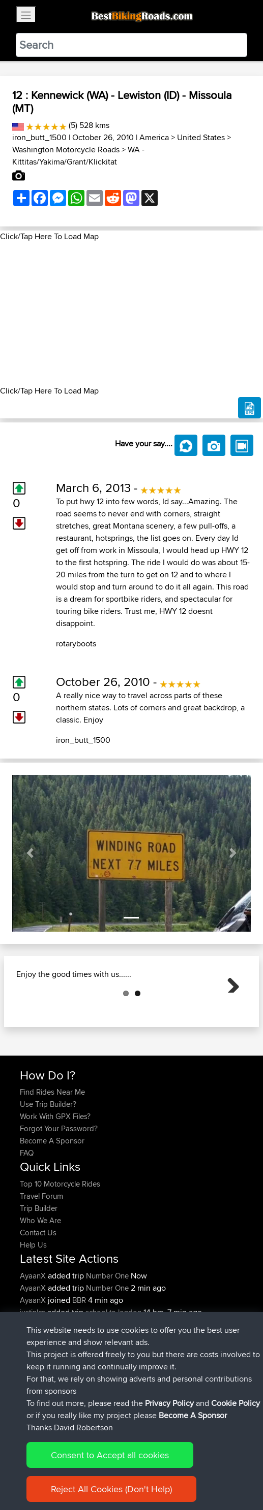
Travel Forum (41, 1246)
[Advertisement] (131, 314)
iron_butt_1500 (39, 137)
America (154, 137)
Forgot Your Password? (59, 1179)
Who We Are (40, 1271)
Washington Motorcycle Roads (66, 149)
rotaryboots (76, 643)
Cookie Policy (235, 1403)
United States (201, 137)
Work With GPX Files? (55, 1167)
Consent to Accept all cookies (110, 1455)
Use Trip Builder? (48, 1155)
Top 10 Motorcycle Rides (60, 1234)
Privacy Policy (169, 1403)
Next (229, 1008)
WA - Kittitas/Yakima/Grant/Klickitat (78, 156)
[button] (30, 853)
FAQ (27, 1203)
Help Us (33, 1295)
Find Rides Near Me (52, 1142)
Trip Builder (38, 1259)
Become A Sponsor (52, 1191)
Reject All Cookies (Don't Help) (111, 1489)
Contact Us (38, 1283)
